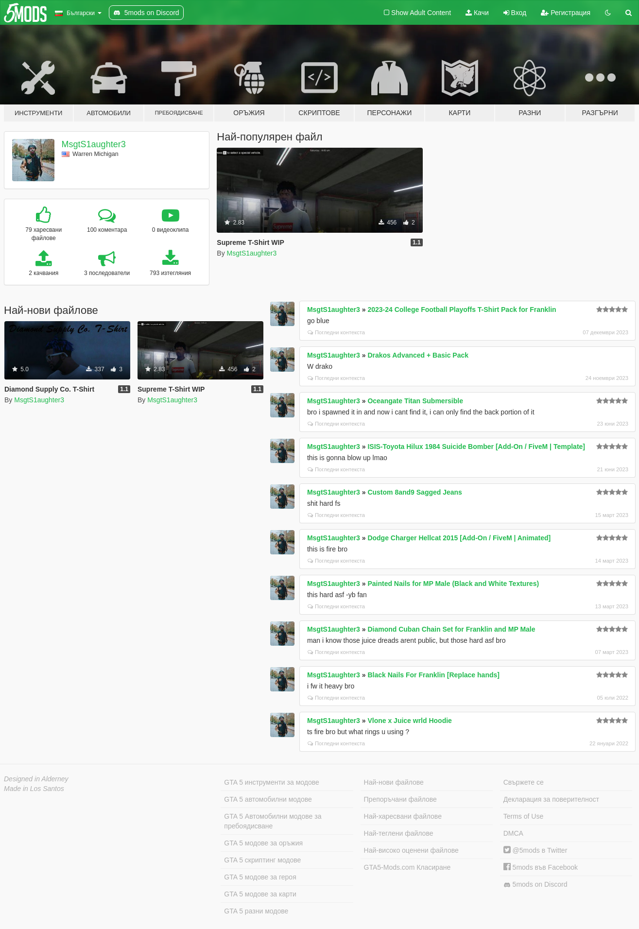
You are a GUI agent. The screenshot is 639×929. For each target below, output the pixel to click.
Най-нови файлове (394, 782)
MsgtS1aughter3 (94, 144)
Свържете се (523, 782)
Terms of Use (523, 816)
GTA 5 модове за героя (260, 877)
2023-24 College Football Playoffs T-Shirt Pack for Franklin (461, 309)
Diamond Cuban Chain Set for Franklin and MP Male (451, 629)
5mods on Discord (535, 884)
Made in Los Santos (34, 788)
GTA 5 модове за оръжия (263, 843)
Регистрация (565, 13)
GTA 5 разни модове (256, 911)
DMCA (513, 833)
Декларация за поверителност (551, 799)
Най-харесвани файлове (403, 816)
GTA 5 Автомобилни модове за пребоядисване (272, 821)
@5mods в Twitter (535, 850)
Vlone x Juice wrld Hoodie (409, 720)
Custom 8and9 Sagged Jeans (414, 492)
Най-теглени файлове (398, 833)
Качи (477, 13)
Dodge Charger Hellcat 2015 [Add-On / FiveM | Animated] (459, 538)
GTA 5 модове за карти (260, 894)
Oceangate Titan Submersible (415, 401)
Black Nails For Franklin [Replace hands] (433, 675)
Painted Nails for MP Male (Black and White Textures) (453, 583)
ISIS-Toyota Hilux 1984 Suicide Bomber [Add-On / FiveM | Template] (476, 446)
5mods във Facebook (540, 867)
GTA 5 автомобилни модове (267, 799)
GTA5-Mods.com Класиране (407, 867)
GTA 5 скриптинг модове (262, 860)
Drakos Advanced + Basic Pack (417, 355)
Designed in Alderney (36, 779)
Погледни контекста (336, 332)
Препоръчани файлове (400, 799)
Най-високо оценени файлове (411, 850)
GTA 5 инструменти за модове (271, 782)
